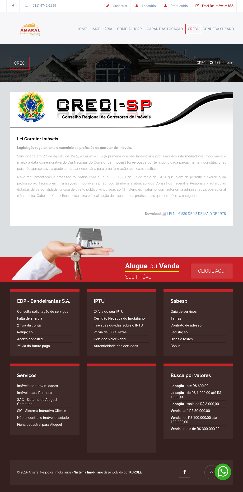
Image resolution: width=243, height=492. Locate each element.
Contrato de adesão (186, 325)
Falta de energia (29, 318)
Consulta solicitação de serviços (42, 311)
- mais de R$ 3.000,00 (195, 404)
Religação (25, 332)
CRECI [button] (193, 29)
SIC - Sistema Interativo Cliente (41, 411)
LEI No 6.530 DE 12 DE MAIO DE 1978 (194, 214)
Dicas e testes (182, 339)
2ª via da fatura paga (33, 346)
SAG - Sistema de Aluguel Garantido (37, 401)
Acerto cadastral (30, 339)
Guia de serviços (184, 311)
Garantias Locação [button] (165, 29)
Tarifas (176, 318)
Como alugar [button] (129, 29)
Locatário (144, 5)
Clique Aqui (212, 271)
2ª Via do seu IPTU (108, 311)
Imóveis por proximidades (37, 386)
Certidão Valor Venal (110, 339)
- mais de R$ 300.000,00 (195, 429)
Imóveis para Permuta (34, 393)
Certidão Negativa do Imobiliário (119, 318)
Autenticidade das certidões (116, 346)
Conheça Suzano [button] (218, 29)
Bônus (176, 346)
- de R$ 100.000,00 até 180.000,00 (194, 420)
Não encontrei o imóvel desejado (43, 418)
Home (82, 29)
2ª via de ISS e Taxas (110, 332)
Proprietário (175, 5)
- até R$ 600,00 (190, 386)
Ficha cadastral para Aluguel (39, 424)
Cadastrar (115, 5)
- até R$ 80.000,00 (190, 411)
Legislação (179, 332)
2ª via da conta (29, 325)
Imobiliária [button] (102, 29)
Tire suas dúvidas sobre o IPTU (118, 325)
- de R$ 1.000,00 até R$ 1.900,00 (196, 395)
